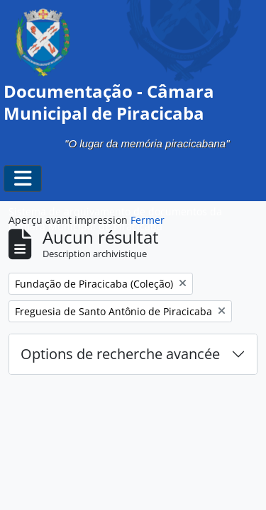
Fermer (148, 220)
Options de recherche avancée (120, 353)
